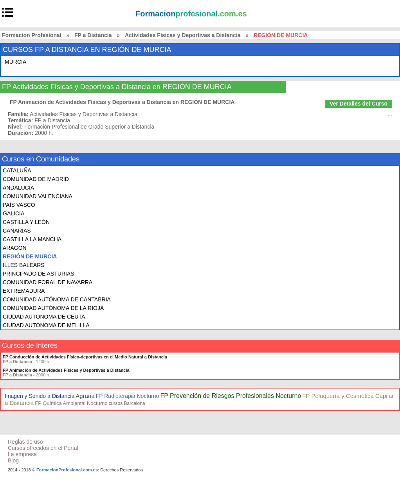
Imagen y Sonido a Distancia (39, 396)
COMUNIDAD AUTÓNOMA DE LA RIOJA (53, 308)
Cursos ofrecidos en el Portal (43, 448)
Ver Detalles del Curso (358, 103)
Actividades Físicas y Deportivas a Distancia (183, 35)
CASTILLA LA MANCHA (32, 239)
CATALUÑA (17, 170)
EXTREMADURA (24, 291)
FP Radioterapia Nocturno (127, 396)
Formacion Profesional (31, 35)
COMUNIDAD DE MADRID (36, 179)
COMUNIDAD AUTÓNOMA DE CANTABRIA (57, 299)
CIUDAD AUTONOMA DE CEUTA (44, 316)
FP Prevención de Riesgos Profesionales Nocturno (230, 395)
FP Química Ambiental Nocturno (71, 403)
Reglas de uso (25, 442)
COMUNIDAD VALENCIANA (37, 196)
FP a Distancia (93, 35)
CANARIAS (17, 230)
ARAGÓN (15, 248)
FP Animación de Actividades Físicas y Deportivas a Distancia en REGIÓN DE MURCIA (122, 102)
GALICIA (13, 213)
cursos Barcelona (127, 403)
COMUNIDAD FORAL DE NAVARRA (47, 282)
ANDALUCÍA (18, 187)
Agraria (85, 395)
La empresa (22, 454)
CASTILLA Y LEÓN (26, 222)
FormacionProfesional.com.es (67, 469)
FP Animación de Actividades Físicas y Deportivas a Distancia (66, 370)
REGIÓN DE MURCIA (30, 256)
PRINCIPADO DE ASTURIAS (38, 273)
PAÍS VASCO (19, 205)
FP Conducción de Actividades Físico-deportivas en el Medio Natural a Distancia (85, 357)
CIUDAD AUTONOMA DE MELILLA (46, 325)
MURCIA (15, 62)
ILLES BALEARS (24, 265)
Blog (13, 460)
